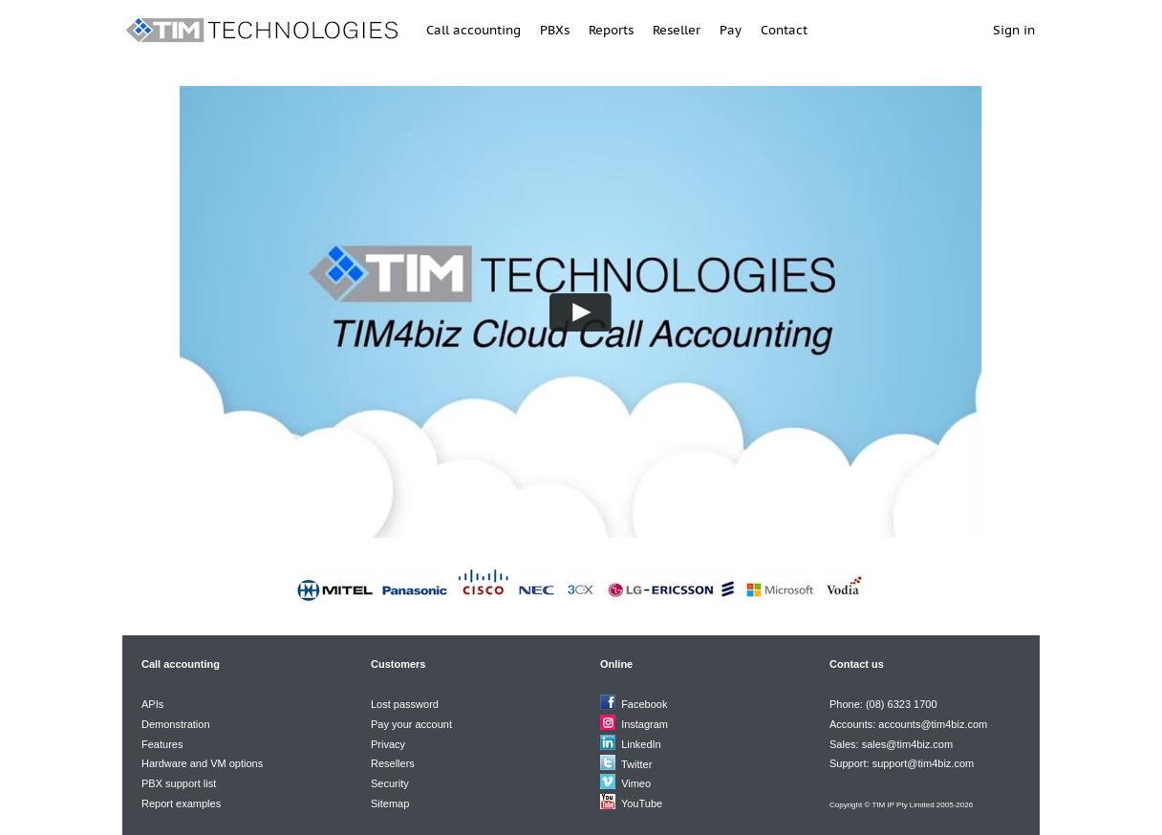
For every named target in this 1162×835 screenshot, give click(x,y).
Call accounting (473, 30)
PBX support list (178, 783)
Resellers (393, 763)
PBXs (555, 30)
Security (390, 783)
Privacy (388, 744)
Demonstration (175, 724)
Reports (611, 30)
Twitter (636, 764)
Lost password (405, 704)
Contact (784, 30)
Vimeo (636, 783)
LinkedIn (641, 744)
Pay (731, 30)
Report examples (181, 803)
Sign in (1014, 30)
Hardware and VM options (202, 763)
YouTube (641, 803)
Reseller (676, 30)
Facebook (644, 704)
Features (162, 744)
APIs (152, 704)
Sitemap (390, 803)
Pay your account (411, 724)
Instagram (644, 724)
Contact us (856, 664)
